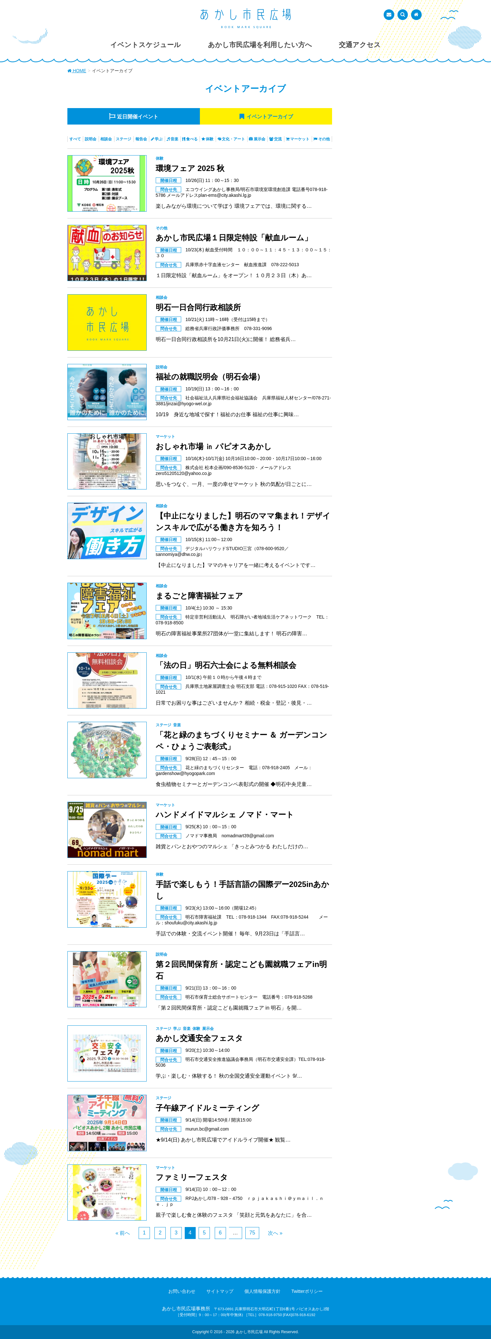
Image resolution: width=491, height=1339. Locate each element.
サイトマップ (219, 1291)
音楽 (174, 139)
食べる (192, 139)
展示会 (259, 139)
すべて (75, 139)
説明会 (90, 139)
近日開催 (137, 116)
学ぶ (158, 139)
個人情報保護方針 (262, 1291)
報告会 (141, 139)
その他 (324, 139)
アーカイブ (270, 116)
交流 (278, 139)
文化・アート (233, 139)
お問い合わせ (181, 1291)
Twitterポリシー (307, 1291)
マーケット (299, 139)
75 (252, 1232)
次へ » (275, 1233)
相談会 (106, 139)
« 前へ (122, 1233)
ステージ (123, 139)
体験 (209, 139)
